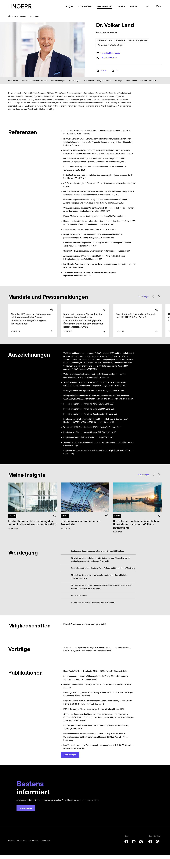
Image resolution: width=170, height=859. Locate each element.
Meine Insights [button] (75, 84)
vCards (103, 74)
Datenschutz (34, 844)
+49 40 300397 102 (109, 61)
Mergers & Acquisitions (138, 44)
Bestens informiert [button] (148, 84)
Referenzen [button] (13, 84)
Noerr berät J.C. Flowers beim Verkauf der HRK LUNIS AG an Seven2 (135, 319)
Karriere (121, 8)
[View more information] (51, 335)
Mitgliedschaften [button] (104, 84)
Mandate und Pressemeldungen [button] (34, 84)
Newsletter (46, 844)
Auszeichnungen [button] (58, 84)
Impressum (21, 844)
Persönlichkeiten (104, 8)
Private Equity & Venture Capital (111, 48)
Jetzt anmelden (26, 812)
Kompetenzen (84, 8)
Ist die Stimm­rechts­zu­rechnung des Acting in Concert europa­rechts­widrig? (32, 526)
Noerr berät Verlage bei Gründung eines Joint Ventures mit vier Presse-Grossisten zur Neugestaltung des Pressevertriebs (31, 322)
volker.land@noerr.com (110, 57)
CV (117, 74)
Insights (69, 8)
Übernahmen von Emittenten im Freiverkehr (80, 526)
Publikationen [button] (131, 84)
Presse (11, 844)
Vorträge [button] (118, 84)
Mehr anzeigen (70, 758)
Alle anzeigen (143, 300)
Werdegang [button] (89, 84)
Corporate (120, 44)
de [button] (157, 8)
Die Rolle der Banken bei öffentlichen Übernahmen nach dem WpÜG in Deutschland (136, 528)
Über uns (134, 8)
